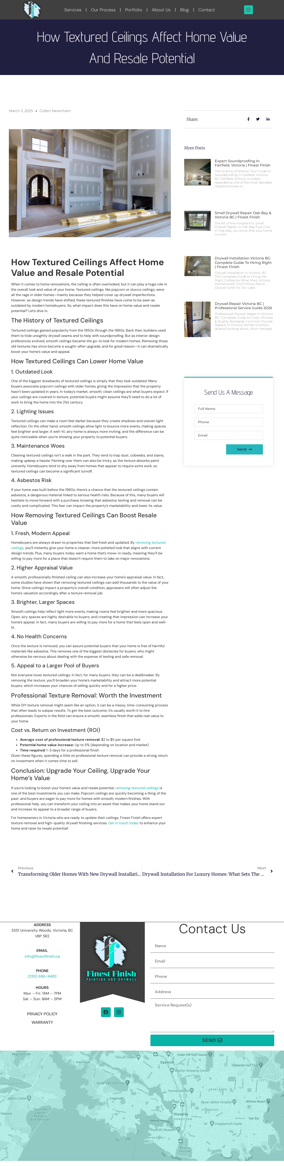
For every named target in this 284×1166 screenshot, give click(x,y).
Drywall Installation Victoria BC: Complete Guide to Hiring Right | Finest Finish (243, 262)
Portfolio (133, 10)
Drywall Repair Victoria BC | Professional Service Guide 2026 (243, 306)
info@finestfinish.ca (42, 956)
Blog (184, 10)
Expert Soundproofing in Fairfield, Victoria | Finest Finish (242, 163)
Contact (206, 10)
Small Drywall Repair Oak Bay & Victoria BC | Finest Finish (243, 215)
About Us (161, 10)
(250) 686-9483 (42, 976)
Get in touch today (123, 823)
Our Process (103, 10)
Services (72, 10)
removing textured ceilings (137, 788)
